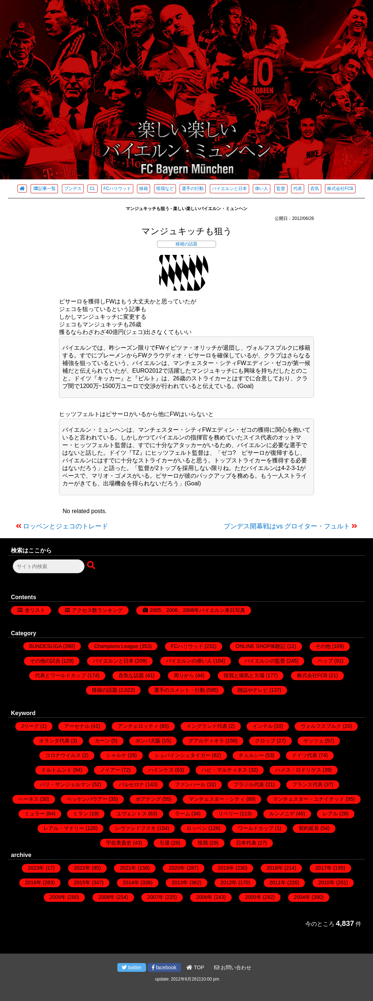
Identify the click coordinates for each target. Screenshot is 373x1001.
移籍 (143, 188)
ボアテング (148, 799)
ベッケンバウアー (87, 799)
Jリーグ (30, 726)
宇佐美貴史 (118, 843)
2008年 (106, 897)
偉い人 (261, 188)
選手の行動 (193, 188)
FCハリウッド (117, 188)
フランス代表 (307, 784)
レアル (330, 813)
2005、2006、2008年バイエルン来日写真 (197, 610)
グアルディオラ (206, 741)
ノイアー (110, 770)
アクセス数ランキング (97, 610)
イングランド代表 (206, 726)
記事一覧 (44, 188)
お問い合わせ (232, 967)
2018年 (275, 868)
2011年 (278, 882)
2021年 (128, 868)
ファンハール (190, 784)
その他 (323, 646)
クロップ (265, 741)
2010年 (326, 882)
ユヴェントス (131, 813)
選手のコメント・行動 (179, 690)
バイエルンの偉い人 (189, 661)
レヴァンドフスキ (135, 828)
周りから (184, 675)
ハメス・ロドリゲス (298, 770)
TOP (195, 967)
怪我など (165, 188)
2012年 (228, 882)
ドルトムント (56, 770)
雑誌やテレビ (252, 690)
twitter (132, 967)
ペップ (325, 661)
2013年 (180, 882)
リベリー (228, 813)
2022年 (82, 868)
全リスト (35, 610)
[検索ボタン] (92, 565)
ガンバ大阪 (148, 741)
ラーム (182, 813)
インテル (262, 726)
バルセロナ (131, 784)
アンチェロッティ (138, 726)
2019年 (226, 868)
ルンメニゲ (282, 813)
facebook (164, 967)
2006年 (204, 897)
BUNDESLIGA (45, 646)
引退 (165, 843)
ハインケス (161, 770)
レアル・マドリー (63, 828)
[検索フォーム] (49, 566)
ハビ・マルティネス (224, 770)
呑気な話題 (131, 675)
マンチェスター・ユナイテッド (308, 799)
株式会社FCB (340, 188)
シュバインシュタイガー (182, 755)
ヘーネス (28, 799)
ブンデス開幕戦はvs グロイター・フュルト (287, 526)
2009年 (58, 897)
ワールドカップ (256, 828)
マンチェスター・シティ (217, 799)
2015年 (82, 882)
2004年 (302, 897)
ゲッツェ (313, 741)
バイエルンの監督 (264, 661)
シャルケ (116, 755)
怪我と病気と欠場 (244, 675)
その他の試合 (45, 661)
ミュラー (34, 813)
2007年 (155, 897)
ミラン (80, 813)
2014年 (131, 882)
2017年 (323, 868)
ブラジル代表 (248, 784)
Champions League (116, 646)
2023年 (36, 868)
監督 (280, 188)
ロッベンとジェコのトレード (65, 526)
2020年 (177, 868)
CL (92, 188)
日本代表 (246, 843)
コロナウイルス (63, 755)
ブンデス (73, 188)
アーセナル (77, 726)
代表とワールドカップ (60, 675)
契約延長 (309, 828)
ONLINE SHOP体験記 (261, 646)
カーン (102, 741)
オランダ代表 (54, 741)
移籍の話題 (186, 244)
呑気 (314, 188)
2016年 (33, 882)
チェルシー (251, 755)
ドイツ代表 (304, 755)
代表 (297, 188)
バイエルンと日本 (229, 188)
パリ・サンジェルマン (65, 784)
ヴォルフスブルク (321, 726)
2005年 (253, 897)
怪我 (203, 843)
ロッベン (196, 828)
